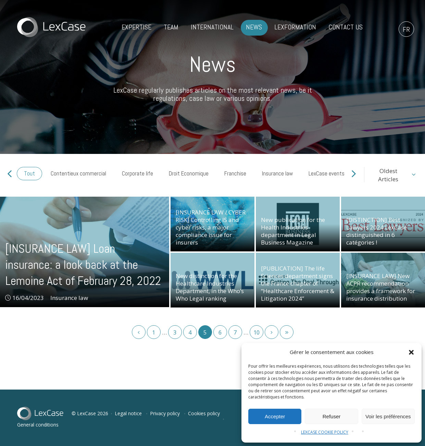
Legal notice (128, 413)
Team (171, 27)
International (212, 27)
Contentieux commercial (78, 173)
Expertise (136, 27)
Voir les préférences (388, 416)
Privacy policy (165, 413)
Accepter (275, 416)
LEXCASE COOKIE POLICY (324, 432)
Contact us (345, 27)
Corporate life (137, 173)
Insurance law (277, 173)
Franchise (235, 173)
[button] (411, 352)
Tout (29, 173)
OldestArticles (388, 175)
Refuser (332, 416)
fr (406, 29)
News (254, 27)
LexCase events (327, 173)
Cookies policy (204, 413)
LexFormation (295, 27)
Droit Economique (189, 173)
